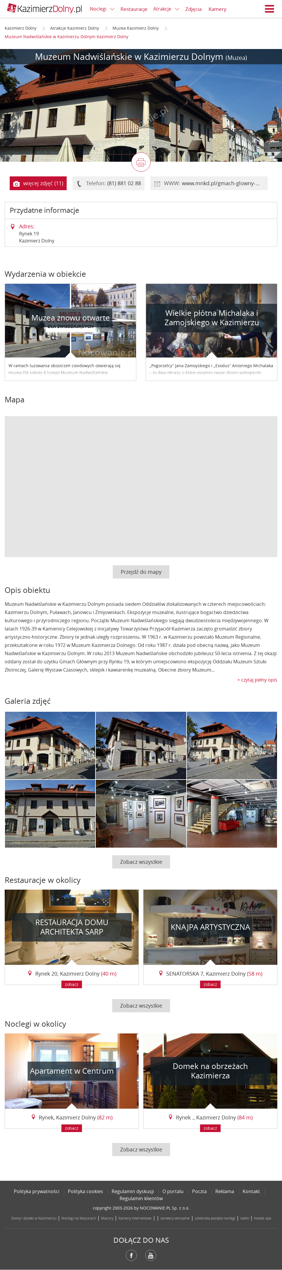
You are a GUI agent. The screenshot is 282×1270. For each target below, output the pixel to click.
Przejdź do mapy (141, 571)
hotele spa (262, 1218)
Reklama (224, 1191)
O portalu (173, 1191)
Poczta (199, 1191)
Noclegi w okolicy (35, 1024)
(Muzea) (236, 58)
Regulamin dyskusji (133, 1191)
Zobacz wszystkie (141, 861)
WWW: (211, 183)
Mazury (107, 1218)
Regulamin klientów (141, 1198)
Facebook (131, 1255)
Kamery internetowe (135, 1218)
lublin (244, 1218)
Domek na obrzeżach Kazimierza (210, 1071)
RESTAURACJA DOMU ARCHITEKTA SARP (71, 927)
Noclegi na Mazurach (78, 1218)
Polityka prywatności (36, 1191)
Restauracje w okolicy (42, 880)
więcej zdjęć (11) (38, 183)
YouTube (150, 1255)
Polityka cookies (85, 1191)
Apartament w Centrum (72, 1071)
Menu (269, 9)
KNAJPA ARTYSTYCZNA (210, 927)
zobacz (71, 984)
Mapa (14, 399)
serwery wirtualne (175, 1218)
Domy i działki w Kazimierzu (33, 1218)
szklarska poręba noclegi (215, 1218)
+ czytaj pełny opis (257, 680)
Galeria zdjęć (28, 701)
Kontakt (251, 1191)
